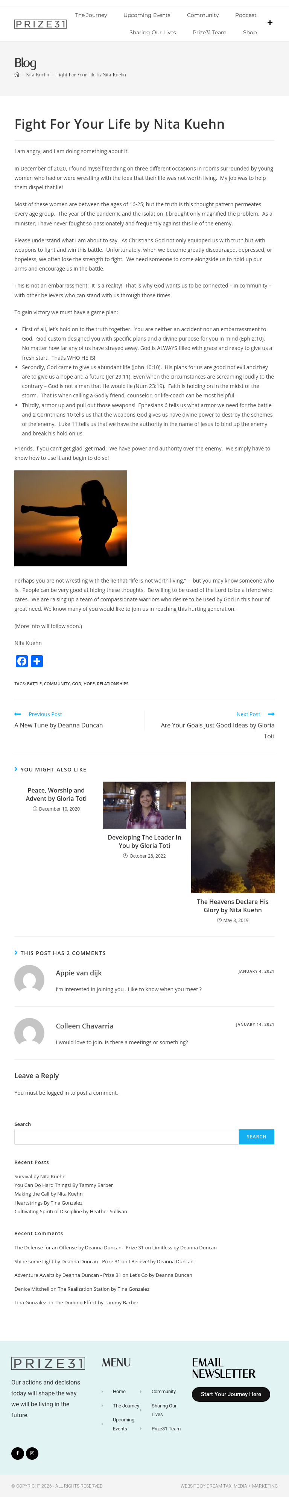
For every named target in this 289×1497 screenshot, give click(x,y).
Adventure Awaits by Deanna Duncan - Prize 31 (67, 1274)
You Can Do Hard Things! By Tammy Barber (63, 1184)
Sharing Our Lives (152, 32)
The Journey (91, 15)
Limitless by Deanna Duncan (184, 1247)
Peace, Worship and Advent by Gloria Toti (56, 794)
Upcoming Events (146, 15)
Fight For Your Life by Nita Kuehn (91, 74)
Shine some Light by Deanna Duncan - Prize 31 (67, 1261)
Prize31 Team (210, 32)
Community (203, 15)
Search (22, 1123)
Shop (250, 32)
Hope (89, 683)
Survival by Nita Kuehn (39, 1176)
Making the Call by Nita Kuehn (48, 1193)
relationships (113, 683)
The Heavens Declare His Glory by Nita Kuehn (232, 905)
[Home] (16, 74)
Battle (34, 683)
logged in (58, 1092)
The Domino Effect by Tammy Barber (96, 1302)
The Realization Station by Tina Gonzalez (104, 1288)
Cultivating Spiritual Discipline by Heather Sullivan (70, 1211)
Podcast (246, 15)
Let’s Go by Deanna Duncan (161, 1274)
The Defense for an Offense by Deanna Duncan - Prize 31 (79, 1247)
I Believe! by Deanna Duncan (161, 1261)
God (76, 683)
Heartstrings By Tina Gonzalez (48, 1202)
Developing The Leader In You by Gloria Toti (144, 841)
